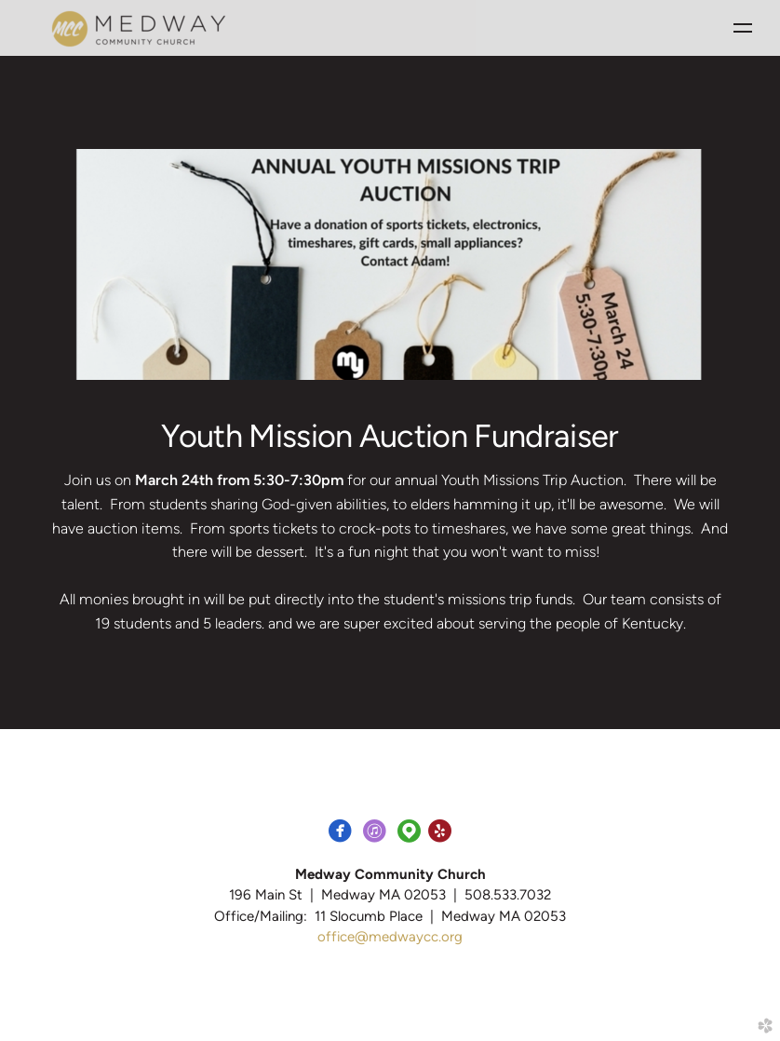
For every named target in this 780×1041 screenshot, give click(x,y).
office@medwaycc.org (390, 936)
